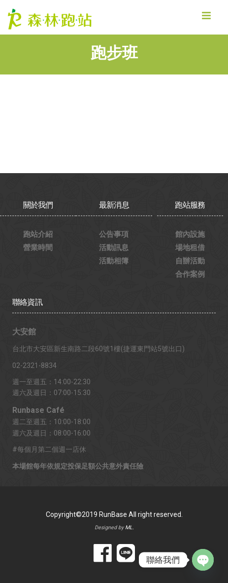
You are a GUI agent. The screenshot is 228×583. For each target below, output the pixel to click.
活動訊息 (114, 247)
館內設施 (190, 234)
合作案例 (190, 274)
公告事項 (114, 234)
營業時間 (38, 247)
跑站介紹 (38, 234)
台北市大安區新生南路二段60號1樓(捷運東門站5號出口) (98, 349)
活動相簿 (114, 260)
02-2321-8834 (34, 365)
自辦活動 (190, 260)
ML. (129, 527)
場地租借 (190, 247)
